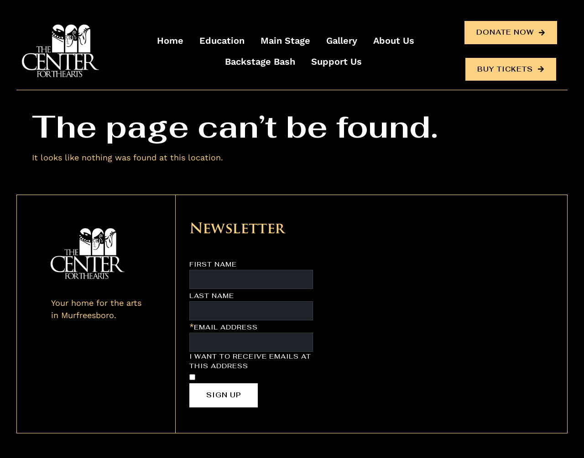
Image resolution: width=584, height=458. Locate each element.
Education (222, 40)
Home (170, 40)
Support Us (336, 61)
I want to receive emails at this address (250, 361)
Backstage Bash (260, 61)
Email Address (226, 327)
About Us (393, 40)
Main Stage (285, 40)
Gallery (341, 40)
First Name (213, 264)
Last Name (211, 296)
